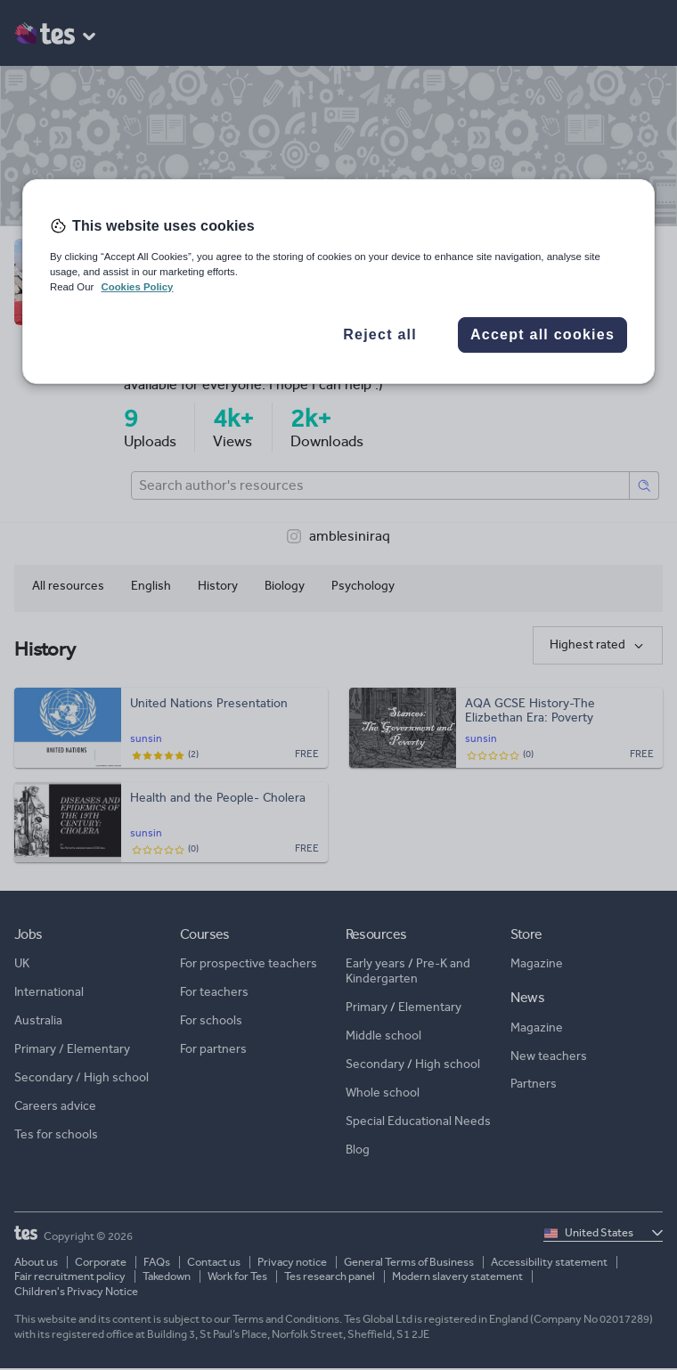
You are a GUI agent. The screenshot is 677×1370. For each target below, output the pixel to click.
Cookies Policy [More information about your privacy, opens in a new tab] (137, 286)
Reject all (380, 334)
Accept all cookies (542, 334)
